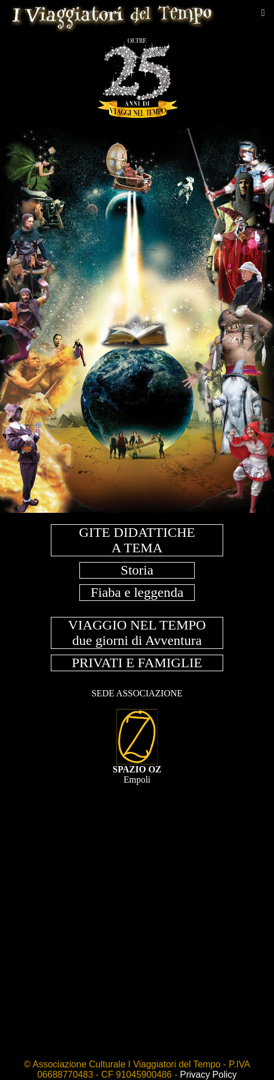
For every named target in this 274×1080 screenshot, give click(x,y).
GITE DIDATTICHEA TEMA (137, 540)
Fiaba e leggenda (137, 592)
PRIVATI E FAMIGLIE (137, 662)
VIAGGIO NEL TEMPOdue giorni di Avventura (137, 632)
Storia (136, 570)
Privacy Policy (208, 1074)
